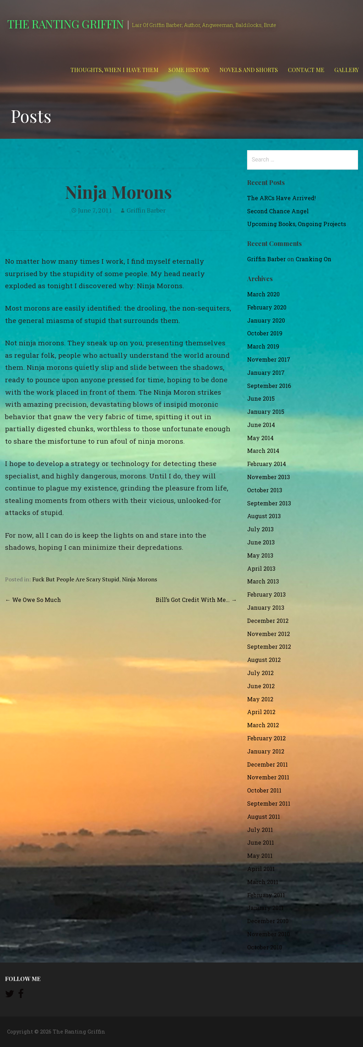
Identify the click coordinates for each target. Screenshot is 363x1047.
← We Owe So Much (33, 599)
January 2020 (266, 320)
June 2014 (261, 424)
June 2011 (260, 842)
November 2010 (268, 934)
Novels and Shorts (248, 69)
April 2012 (261, 712)
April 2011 (261, 868)
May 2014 (260, 438)
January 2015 (265, 411)
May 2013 (260, 555)
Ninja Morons (139, 579)
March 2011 (262, 882)
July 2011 (260, 829)
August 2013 (264, 516)
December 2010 (268, 921)
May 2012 (260, 699)
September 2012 (269, 646)
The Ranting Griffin (65, 23)
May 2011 (260, 855)
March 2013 (263, 581)
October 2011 (264, 790)
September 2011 (268, 803)
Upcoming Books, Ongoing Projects (296, 224)
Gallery (346, 69)
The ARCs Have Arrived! (281, 198)
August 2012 (264, 659)
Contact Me (306, 69)
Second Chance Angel (278, 211)
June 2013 (261, 542)
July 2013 (260, 529)
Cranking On (313, 259)
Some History (189, 69)
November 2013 (268, 477)
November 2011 (268, 777)
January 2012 (265, 751)
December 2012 (268, 620)
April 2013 (261, 568)
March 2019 (263, 346)
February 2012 (266, 738)
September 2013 (269, 503)
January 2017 (266, 372)
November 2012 (268, 633)
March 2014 (263, 450)
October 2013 (264, 490)
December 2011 (267, 764)
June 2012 (261, 686)
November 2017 (268, 359)
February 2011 (266, 895)
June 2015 (261, 398)
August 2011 (263, 816)
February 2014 (266, 463)
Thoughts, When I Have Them (114, 69)
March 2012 (263, 725)
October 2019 (265, 333)
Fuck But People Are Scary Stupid (75, 579)
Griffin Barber (146, 210)
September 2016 (269, 385)
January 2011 (265, 907)
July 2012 (260, 672)
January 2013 (265, 607)
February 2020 (266, 307)
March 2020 (263, 294)
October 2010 (264, 947)
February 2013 (266, 594)
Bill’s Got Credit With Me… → (196, 599)
